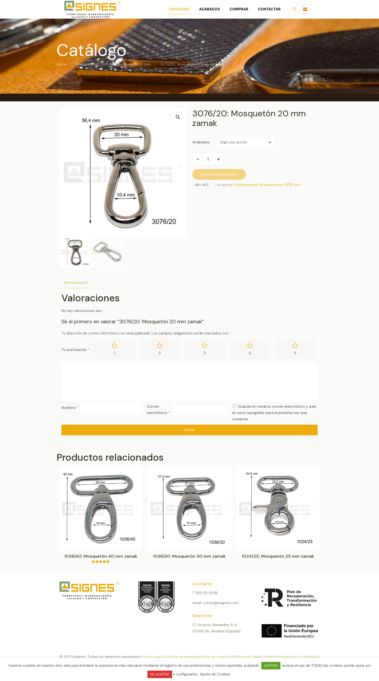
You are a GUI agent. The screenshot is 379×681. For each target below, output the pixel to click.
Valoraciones (75, 283)
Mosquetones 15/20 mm (129, 64)
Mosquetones (88, 64)
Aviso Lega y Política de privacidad (172, 657)
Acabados (201, 142)
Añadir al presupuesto (219, 174)
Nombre (69, 408)
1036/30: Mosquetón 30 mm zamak (189, 556)
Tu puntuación (75, 349)
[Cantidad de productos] (208, 159)
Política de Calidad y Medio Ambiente (263, 657)
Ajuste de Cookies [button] (215, 674)
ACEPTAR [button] (270, 666)
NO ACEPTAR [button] (159, 674)
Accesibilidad (308, 657)
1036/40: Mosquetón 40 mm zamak (100, 556)
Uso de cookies (216, 657)
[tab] (76, 282)
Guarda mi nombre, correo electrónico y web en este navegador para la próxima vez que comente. (274, 413)
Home (61, 64)
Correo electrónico (158, 409)
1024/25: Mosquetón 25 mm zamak (278, 556)
